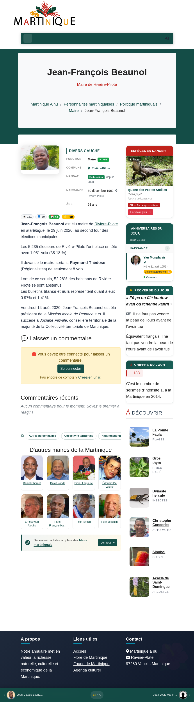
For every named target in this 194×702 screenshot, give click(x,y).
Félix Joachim (109, 521)
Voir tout (107, 542)
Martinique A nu (44, 104)
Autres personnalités (42, 435)
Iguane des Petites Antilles (147, 190)
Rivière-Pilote (99, 168)
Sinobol (159, 552)
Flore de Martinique (90, 657)
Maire (74, 110)
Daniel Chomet (32, 483)
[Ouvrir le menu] (27, 38)
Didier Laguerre (84, 483)
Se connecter (70, 368)
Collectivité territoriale (78, 435)
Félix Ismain (84, 521)
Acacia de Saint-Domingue (161, 582)
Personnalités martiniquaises (89, 104)
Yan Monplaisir (154, 257)
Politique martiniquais (138, 104)
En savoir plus (140, 212)
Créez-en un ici (89, 377)
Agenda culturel (87, 670)
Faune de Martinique (91, 664)
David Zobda (57, 483)
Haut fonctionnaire (113, 435)
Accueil (79, 651)
